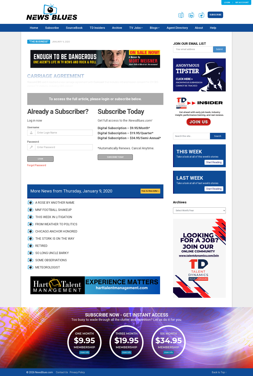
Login (227, 2)
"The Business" (38, 41)
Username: (33, 127)
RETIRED (41, 246)
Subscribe (215, 15)
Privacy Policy (77, 372)
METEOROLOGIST (47, 267)
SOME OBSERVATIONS (51, 260)
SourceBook (74, 27)
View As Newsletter (150, 191)
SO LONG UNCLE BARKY (52, 253)
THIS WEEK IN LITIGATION (53, 217)
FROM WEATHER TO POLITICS (56, 224)
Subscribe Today (115, 157)
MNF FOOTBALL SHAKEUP (53, 210)
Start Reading (214, 162)
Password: (33, 141)
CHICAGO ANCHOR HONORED (56, 231)
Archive (117, 27)
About (199, 27)
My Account (242, 2)
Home (34, 27)
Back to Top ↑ (219, 372)
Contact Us (62, 372)
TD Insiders (97, 27)
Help (213, 27)
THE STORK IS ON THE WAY (54, 238)
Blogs (154, 27)
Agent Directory (177, 27)
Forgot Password (36, 165)
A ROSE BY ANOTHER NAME (54, 202)
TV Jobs (135, 27)
